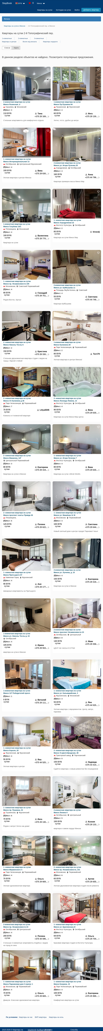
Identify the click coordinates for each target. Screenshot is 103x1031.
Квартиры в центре (9, 42)
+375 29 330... (42, 354)
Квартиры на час (25, 1017)
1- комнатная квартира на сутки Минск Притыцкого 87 (17, 573)
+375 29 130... (92, 116)
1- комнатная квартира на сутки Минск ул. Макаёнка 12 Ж (67, 514)
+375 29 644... (92, 527)
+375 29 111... (42, 703)
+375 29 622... (42, 527)
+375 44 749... (92, 300)
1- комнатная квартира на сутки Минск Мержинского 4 (17, 868)
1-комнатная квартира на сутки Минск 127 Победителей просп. (16, 692)
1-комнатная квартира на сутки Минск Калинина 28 (67, 343)
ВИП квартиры (41, 1017)
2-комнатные (23, 38)
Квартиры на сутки (44, 10)
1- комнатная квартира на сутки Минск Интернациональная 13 (17, 160)
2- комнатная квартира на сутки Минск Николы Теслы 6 (17, 343)
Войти (77, 10)
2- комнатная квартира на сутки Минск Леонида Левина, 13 (67, 399)
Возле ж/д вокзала (30, 42)
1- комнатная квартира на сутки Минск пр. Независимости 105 (17, 282)
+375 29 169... (42, 116)
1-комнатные (7, 38)
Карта (16, 48)
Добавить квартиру (91, 10)
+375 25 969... (92, 996)
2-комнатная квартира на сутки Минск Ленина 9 (67, 811)
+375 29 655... (92, 882)
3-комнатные (39, 38)
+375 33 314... (92, 765)
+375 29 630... (42, 174)
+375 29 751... (42, 296)
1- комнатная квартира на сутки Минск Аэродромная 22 (67, 221)
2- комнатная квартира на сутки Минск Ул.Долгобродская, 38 (67, 751)
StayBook (7, 3)
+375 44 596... (42, 939)
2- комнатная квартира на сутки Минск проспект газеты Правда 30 (18, 514)
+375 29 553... (42, 648)
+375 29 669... (42, 882)
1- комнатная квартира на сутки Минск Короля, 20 (17, 749)
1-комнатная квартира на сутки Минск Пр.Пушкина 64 (67, 103)
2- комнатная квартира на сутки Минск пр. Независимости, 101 (67, 868)
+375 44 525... (92, 705)
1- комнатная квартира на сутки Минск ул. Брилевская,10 (67, 925)
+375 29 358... (92, 644)
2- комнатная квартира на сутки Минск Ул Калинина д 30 (17, 399)
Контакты (48, 1030)
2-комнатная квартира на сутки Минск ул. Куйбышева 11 (67, 286)
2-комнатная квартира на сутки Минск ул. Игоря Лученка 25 (67, 164)
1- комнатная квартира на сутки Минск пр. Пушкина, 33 (17, 809)
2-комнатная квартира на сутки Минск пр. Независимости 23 (16, 925)
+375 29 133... (92, 825)
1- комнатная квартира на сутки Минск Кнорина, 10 (67, 983)
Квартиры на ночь (56, 1017)
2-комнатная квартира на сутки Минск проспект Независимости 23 (69, 631)
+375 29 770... (42, 238)
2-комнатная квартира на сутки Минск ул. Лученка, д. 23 (67, 571)
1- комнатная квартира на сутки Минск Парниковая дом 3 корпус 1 (18, 983)
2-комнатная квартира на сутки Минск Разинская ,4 (16, 103)
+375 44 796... (92, 177)
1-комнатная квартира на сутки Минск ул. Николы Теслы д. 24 (16, 635)
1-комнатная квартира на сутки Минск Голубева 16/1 (16, 225)
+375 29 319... (42, 470)
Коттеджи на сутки (63, 10)
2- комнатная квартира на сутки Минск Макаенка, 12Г (17, 457)
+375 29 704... (92, 939)
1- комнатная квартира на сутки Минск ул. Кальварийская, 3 (67, 692)
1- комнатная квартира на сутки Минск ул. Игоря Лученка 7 (67, 457)
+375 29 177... (42, 587)
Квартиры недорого (50, 42)
